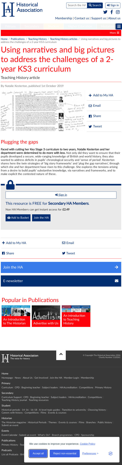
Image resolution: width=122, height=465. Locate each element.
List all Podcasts (10, 454)
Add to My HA (100, 95)
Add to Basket (18, 217)
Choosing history (97, 410)
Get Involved (41, 378)
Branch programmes (62, 435)
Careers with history (12, 413)
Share (94, 116)
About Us (28, 378)
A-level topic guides (49, 410)
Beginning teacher (30, 387)
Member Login (71, 378)
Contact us (82, 18)
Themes (52, 422)
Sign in (61, 194)
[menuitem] (10, 26)
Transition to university (74, 410)
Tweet (95, 126)
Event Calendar (9, 435)
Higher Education (80, 26)
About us (114, 18)
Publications (18, 39)
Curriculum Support (12, 397)
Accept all (38, 453)
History (72, 33)
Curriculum (7, 387)
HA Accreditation (68, 387)
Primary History (11, 33)
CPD (17, 387)
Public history (105, 422)
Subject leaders (50, 387)
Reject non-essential (64, 453)
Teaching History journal (14, 400)
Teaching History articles (63, 39)
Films (43, 413)
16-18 (33, 410)
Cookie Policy (87, 444)
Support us (98, 18)
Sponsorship (87, 435)
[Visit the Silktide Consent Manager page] (110, 453)
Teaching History (34, 33)
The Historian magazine (14, 422)
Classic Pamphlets (91, 33)
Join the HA (41, 217)
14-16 (25, 410)
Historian (107, 26)
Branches (91, 422)
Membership (63, 18)
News (18, 378)
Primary (10, 26)
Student (53, 26)
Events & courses (57, 413)
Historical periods (11, 410)
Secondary (32, 26)
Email (94, 105)
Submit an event (10, 425)
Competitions (86, 387)
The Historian (55, 33)
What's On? (44, 435)
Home (4, 39)
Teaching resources (39, 400)
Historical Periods (37, 422)
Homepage (7, 378)
